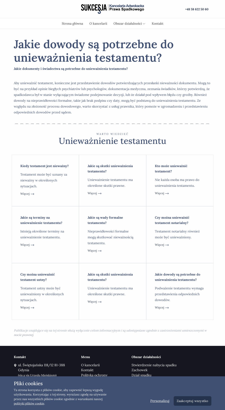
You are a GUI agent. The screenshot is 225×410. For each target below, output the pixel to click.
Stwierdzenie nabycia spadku (154, 365)
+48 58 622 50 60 (197, 9)
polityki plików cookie (29, 403)
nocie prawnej (23, 335)
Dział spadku (141, 375)
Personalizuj (159, 401)
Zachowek (139, 370)
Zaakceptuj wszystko (192, 401)
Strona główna (72, 23)
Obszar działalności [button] (129, 23)
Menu (85, 357)
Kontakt (157, 23)
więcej (27, 194)
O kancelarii (98, 23)
